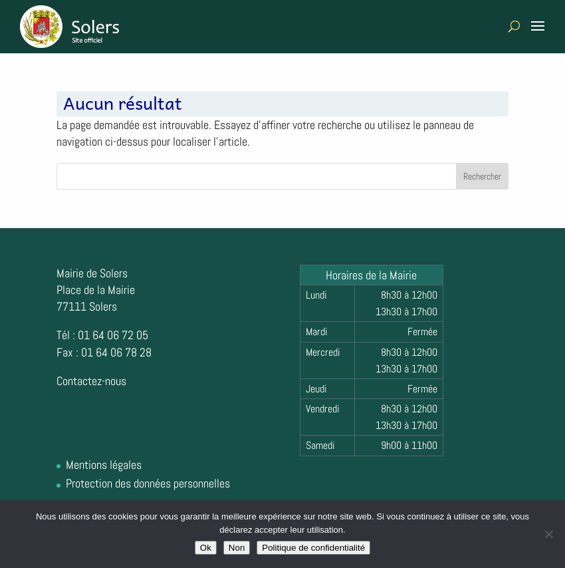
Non (237, 548)
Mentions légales (104, 464)
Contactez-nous (91, 380)
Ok (205, 548)
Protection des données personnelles (148, 483)
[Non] (548, 534)
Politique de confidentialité (313, 548)
